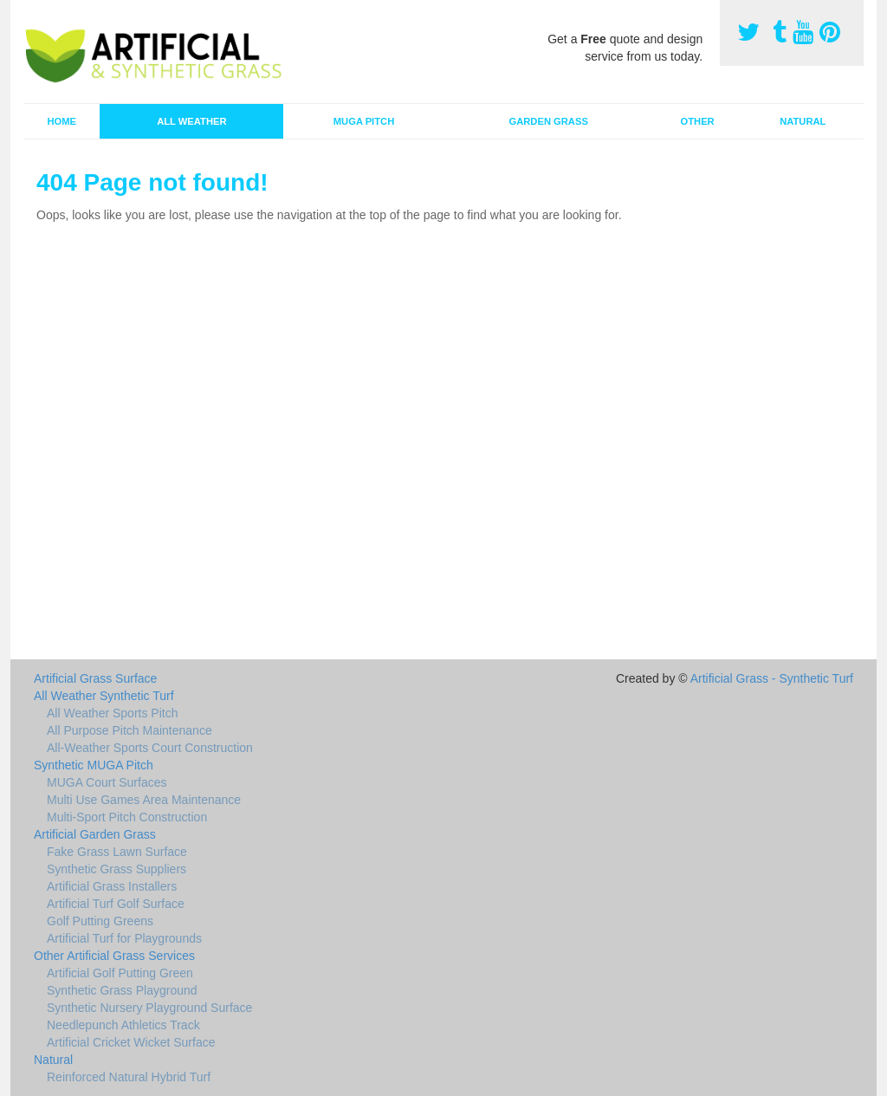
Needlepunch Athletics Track (123, 1025)
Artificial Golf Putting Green (120, 973)
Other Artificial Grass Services (114, 956)
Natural (802, 121)
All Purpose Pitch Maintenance (129, 730)
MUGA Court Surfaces (107, 782)
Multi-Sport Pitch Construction (127, 817)
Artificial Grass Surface (95, 678)
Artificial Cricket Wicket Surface (131, 1042)
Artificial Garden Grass (95, 834)
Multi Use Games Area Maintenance (144, 800)
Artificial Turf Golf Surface (116, 904)
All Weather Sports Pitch (112, 713)
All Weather (191, 121)
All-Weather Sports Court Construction (150, 748)
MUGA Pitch (363, 121)
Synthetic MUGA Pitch (93, 765)
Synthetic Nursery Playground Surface (149, 1008)
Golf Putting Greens (100, 921)
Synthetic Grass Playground (122, 990)
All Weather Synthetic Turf (104, 696)
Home (61, 121)
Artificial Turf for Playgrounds (124, 938)
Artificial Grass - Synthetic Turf (771, 678)
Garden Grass (547, 121)
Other (698, 121)
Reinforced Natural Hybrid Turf (128, 1077)
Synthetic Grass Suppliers (116, 869)
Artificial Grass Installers (112, 886)
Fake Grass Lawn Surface (117, 852)
